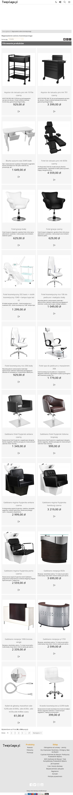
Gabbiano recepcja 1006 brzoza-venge (19, 640)
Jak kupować (55, 764)
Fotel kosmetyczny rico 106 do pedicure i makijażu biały (54, 296)
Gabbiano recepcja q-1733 (54, 639)
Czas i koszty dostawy (55, 766)
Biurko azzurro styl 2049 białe (19, 160)
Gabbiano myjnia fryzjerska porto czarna (18, 572)
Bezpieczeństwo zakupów (55, 769)
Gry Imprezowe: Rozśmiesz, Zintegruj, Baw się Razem (55, 751)
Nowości (30, 747)
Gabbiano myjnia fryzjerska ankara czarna (19, 504)
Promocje (30, 753)
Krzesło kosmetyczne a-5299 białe (54, 705)
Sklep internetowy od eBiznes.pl (36, 791)
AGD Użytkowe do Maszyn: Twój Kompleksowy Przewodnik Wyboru (55, 760)
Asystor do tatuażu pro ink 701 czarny (54, 94)
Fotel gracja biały (18, 229)
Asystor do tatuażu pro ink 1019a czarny (18, 94)
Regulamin (55, 771)
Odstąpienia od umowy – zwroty (55, 747)
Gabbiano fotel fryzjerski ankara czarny (19, 435)
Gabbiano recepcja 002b (54, 570)
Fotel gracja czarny (54, 229)
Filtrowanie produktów (13, 43)
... (25, 733)
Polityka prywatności (55, 776)
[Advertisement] (36, 16)
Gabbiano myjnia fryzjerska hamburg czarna (54, 504)
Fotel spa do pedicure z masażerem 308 (54, 367)
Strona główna (6, 31)
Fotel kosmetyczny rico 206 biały (19, 365)
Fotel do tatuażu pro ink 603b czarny (54, 162)
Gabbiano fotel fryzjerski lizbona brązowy (54, 435)
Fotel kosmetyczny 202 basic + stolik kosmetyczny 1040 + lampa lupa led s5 (18, 297)
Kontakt (55, 774)
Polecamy (30, 750)
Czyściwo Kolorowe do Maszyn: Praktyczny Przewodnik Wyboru (55, 755)
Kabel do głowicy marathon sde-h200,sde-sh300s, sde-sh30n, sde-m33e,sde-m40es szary (18, 708)
